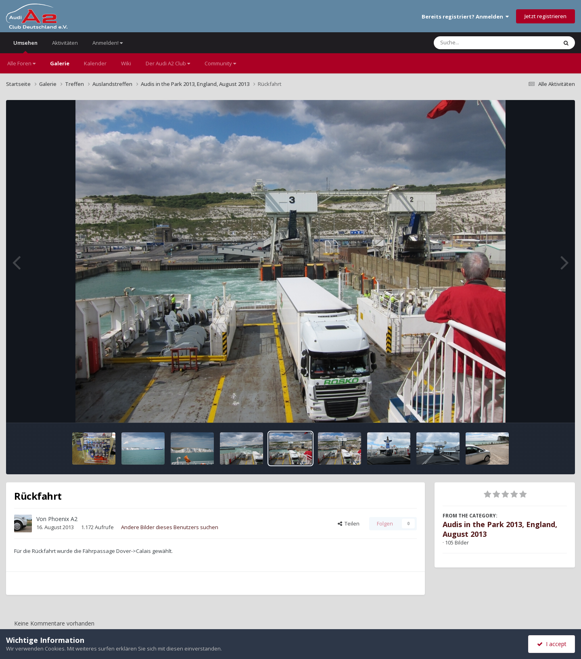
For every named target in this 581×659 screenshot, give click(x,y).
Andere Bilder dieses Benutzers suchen (169, 527)
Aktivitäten (65, 42)
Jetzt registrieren (545, 16)
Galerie (59, 63)
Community (220, 63)
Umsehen (25, 46)
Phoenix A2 (62, 519)
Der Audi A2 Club (168, 63)
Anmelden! (107, 42)
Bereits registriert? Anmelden (465, 16)
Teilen (348, 523)
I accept (551, 644)
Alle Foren (21, 63)
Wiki (126, 63)
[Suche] (479, 42)
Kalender (95, 63)
